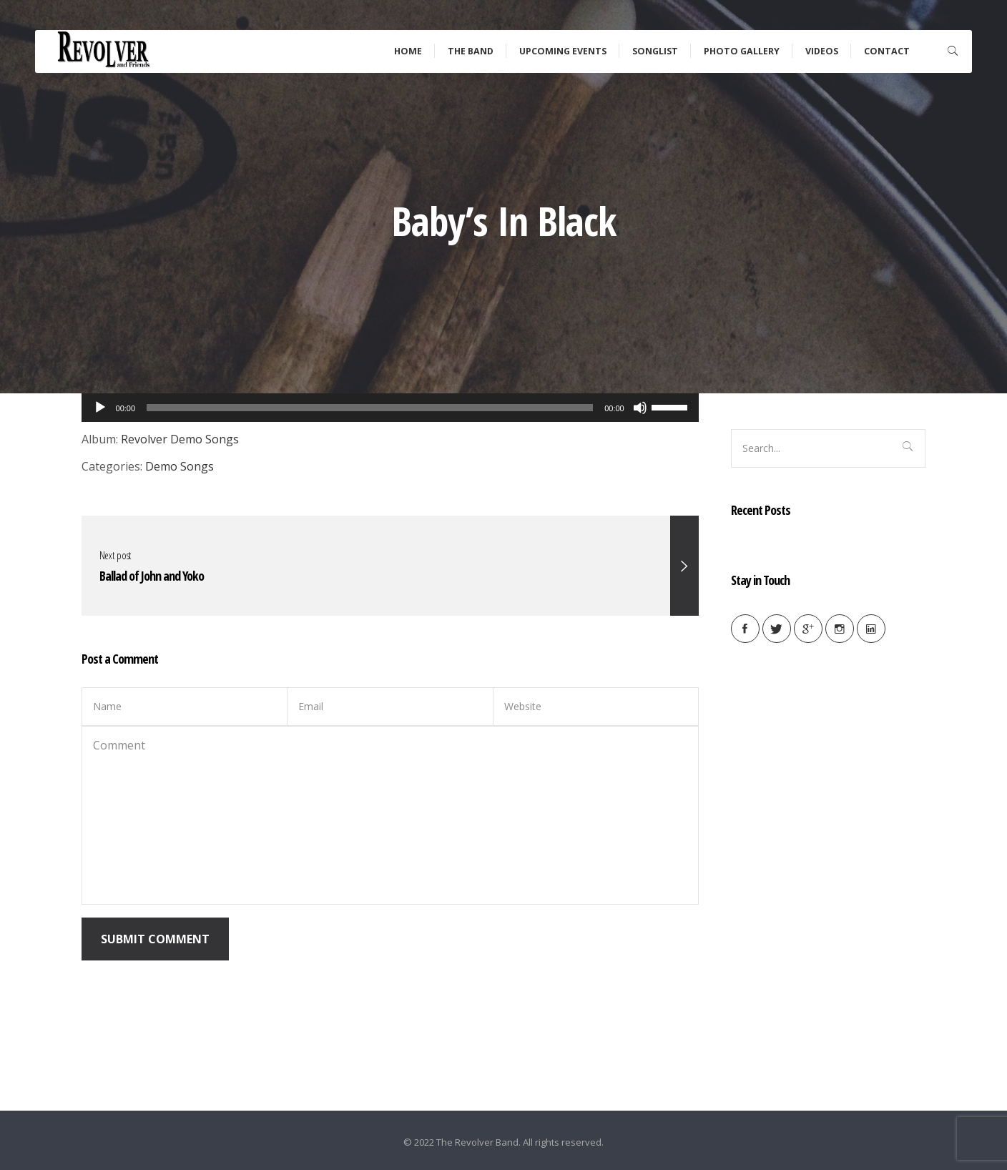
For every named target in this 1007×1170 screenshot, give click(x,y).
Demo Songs (179, 466)
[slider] (672, 406)
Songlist (655, 51)
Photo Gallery (742, 51)
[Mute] (640, 407)
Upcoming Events (562, 51)
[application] (390, 407)
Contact (887, 51)
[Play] (100, 407)
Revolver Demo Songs (180, 439)
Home (408, 51)
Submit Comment (155, 939)
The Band (470, 51)
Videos (821, 51)
